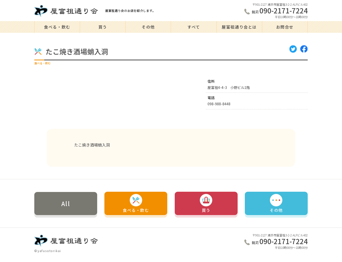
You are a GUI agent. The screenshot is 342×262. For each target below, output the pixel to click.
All (65, 203)
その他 (148, 27)
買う (102, 27)
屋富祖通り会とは (239, 27)
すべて (193, 27)
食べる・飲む (57, 27)
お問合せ (285, 27)
